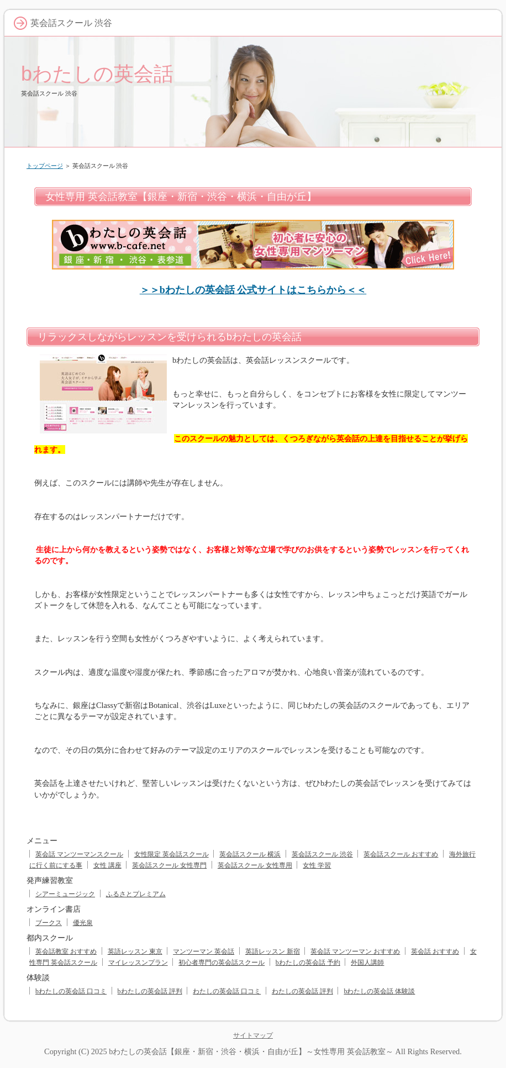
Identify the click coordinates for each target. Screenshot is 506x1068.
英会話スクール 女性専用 (255, 865)
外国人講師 (367, 962)
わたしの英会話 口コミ (227, 991)
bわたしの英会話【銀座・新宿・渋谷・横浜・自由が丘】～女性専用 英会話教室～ (251, 1051)
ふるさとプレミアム (136, 894)
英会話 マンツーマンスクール (79, 854)
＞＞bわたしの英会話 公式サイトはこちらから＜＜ (253, 289)
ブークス (48, 923)
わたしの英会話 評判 (302, 991)
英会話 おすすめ (435, 951)
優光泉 (83, 923)
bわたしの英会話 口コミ (71, 991)
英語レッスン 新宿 (272, 951)
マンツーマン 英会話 (203, 951)
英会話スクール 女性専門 (169, 865)
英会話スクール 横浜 (250, 854)
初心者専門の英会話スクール (221, 962)
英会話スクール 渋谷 (322, 854)
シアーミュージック (65, 894)
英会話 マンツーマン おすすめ (355, 951)
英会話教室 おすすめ (66, 951)
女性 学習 (317, 865)
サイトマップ (253, 1035)
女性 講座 (107, 865)
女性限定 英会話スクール (171, 854)
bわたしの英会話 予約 (308, 962)
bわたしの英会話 (97, 73)
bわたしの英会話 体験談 (379, 991)
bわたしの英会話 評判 (150, 991)
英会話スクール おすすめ (400, 854)
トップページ (45, 165)
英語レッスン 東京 (135, 951)
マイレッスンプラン (138, 962)
